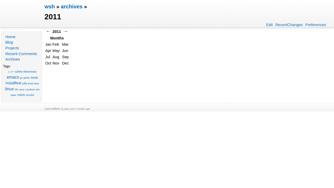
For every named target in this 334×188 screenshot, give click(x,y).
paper (13, 95)
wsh (49, 6)
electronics (30, 71)
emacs (13, 77)
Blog (9, 42)
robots (21, 94)
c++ (12, 71)
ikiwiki (34, 77)
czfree (18, 71)
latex (36, 83)
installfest (13, 83)
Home (10, 37)
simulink (30, 95)
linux (9, 88)
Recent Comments (21, 54)
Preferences (315, 25)
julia (24, 83)
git (21, 78)
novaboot (30, 89)
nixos (22, 89)
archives (71, 6)
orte (38, 89)
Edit (269, 25)
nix (17, 89)
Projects (12, 48)
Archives (12, 59)
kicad (30, 83)
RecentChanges (289, 25)
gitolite (26, 78)
